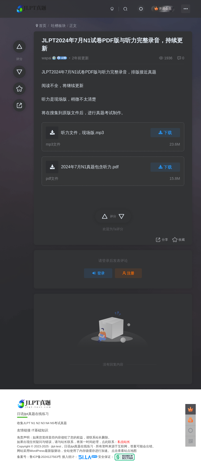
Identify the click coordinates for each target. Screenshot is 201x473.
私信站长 (124, 441)
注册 (128, 273)
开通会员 (162, 8)
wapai (46, 58)
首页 (41, 26)
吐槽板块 (58, 26)
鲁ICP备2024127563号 (45, 456)
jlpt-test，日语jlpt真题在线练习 (72, 446)
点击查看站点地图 (124, 450)
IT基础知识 (40, 430)
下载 (165, 132)
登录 (98, 273)
